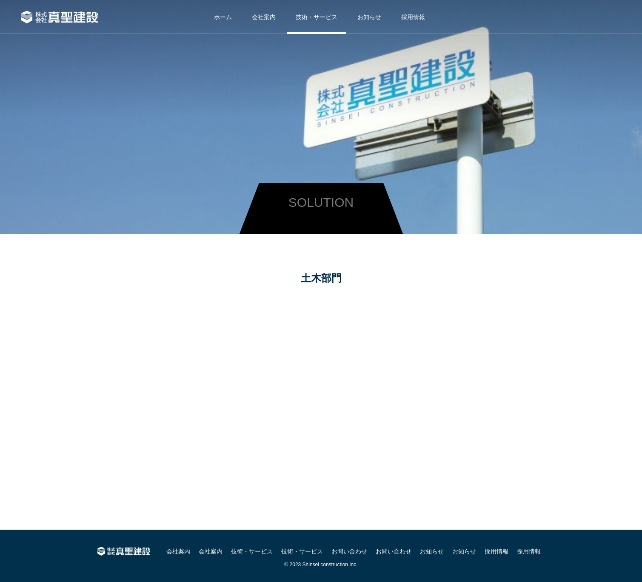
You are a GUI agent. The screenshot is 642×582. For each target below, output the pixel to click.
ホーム (223, 17)
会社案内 (264, 17)
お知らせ (369, 17)
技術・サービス (316, 17)
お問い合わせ (349, 551)
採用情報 (413, 17)
